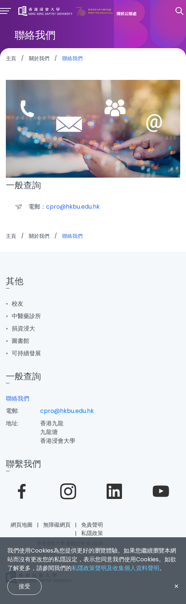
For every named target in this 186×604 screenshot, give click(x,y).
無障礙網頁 (57, 524)
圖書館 (20, 341)
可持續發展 (26, 353)
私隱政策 (92, 533)
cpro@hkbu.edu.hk (67, 411)
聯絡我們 (17, 398)
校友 (17, 303)
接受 (24, 586)
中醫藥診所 (26, 316)
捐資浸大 (23, 328)
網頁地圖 (22, 524)
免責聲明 (92, 524)
